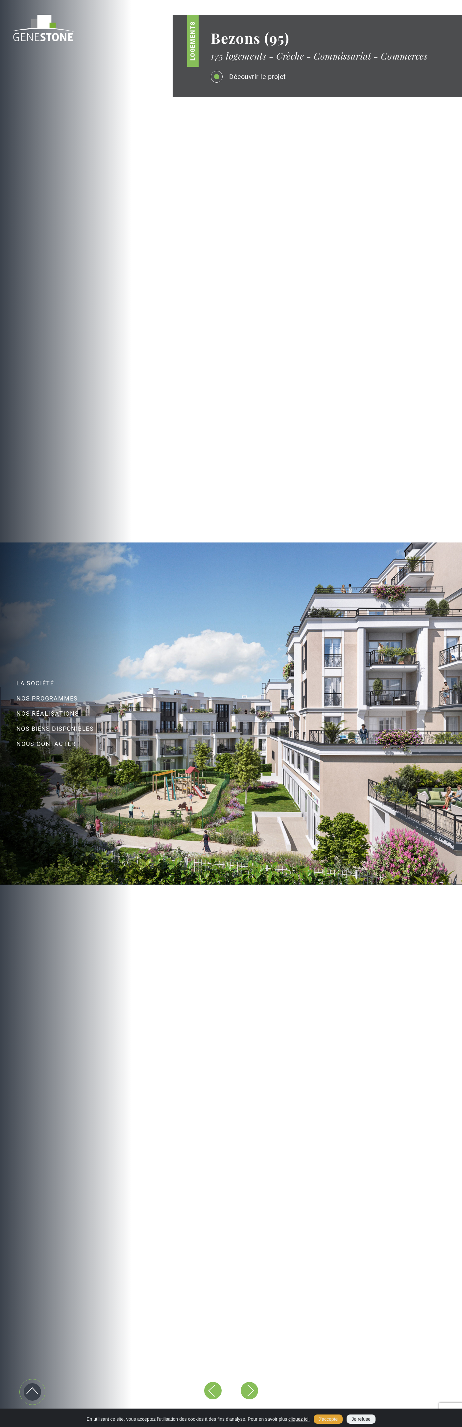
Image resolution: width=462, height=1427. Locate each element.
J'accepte (328, 1419)
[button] (213, 1390)
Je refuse (361, 1419)
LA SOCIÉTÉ (35, 683)
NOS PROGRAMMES (47, 698)
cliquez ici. (299, 1419)
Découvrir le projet (251, 77)
